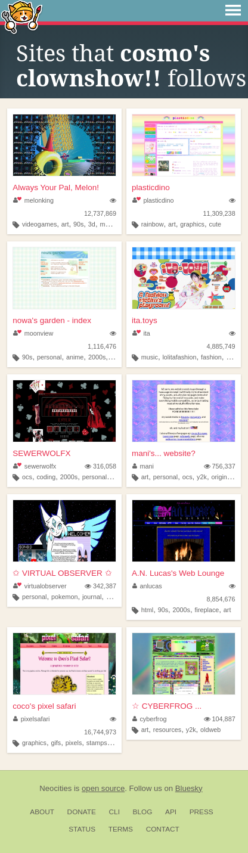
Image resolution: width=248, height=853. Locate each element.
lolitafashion (179, 357)
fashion (211, 357)
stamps (96, 742)
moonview (33, 333)
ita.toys (144, 320)
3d (91, 224)
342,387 (100, 586)
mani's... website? (164, 453)
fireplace (207, 609)
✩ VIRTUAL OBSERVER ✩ (62, 573)
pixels (74, 742)
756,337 (219, 466)
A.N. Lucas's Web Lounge (178, 573)
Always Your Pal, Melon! (56, 187)
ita (141, 333)
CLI (114, 812)
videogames (39, 224)
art (65, 224)
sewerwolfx (34, 466)
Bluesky (189, 788)
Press (201, 812)
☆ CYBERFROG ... (167, 706)
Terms (120, 829)
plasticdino (151, 187)
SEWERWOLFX (41, 453)
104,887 (219, 718)
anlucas (147, 586)
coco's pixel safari (44, 706)
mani (143, 466)
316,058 (100, 466)
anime (74, 357)
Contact (162, 829)
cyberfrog (149, 718)
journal (91, 596)
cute (215, 224)
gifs (56, 742)
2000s (97, 357)
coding (45, 476)
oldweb (210, 729)
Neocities (55, 788)
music (149, 357)
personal (49, 357)
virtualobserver (39, 586)
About (42, 812)
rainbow (152, 224)
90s (78, 224)
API (170, 812)
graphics (192, 224)
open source (103, 788)
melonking (33, 200)
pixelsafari (31, 718)
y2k (202, 476)
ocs (27, 476)
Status (82, 829)
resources (167, 729)
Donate (81, 812)
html (147, 609)
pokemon (64, 596)
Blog (143, 812)
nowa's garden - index (52, 320)
